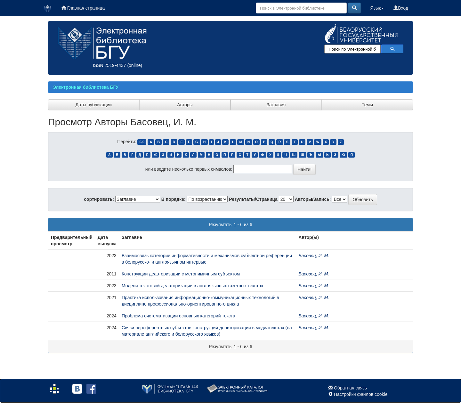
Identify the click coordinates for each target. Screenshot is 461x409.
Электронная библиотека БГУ (85, 87)
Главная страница (83, 8)
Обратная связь (350, 387)
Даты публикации (94, 104)
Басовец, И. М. (313, 255)
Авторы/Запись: (313, 199)
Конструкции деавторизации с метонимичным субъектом (181, 273)
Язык (377, 8)
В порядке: (173, 199)
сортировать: (99, 199)
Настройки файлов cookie (361, 394)
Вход (400, 8)
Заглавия (276, 104)
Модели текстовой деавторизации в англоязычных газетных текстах (192, 285)
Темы (367, 104)
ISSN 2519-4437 (109, 65)
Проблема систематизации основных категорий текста (178, 315)
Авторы (184, 104)
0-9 (142, 142)
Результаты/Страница (253, 199)
